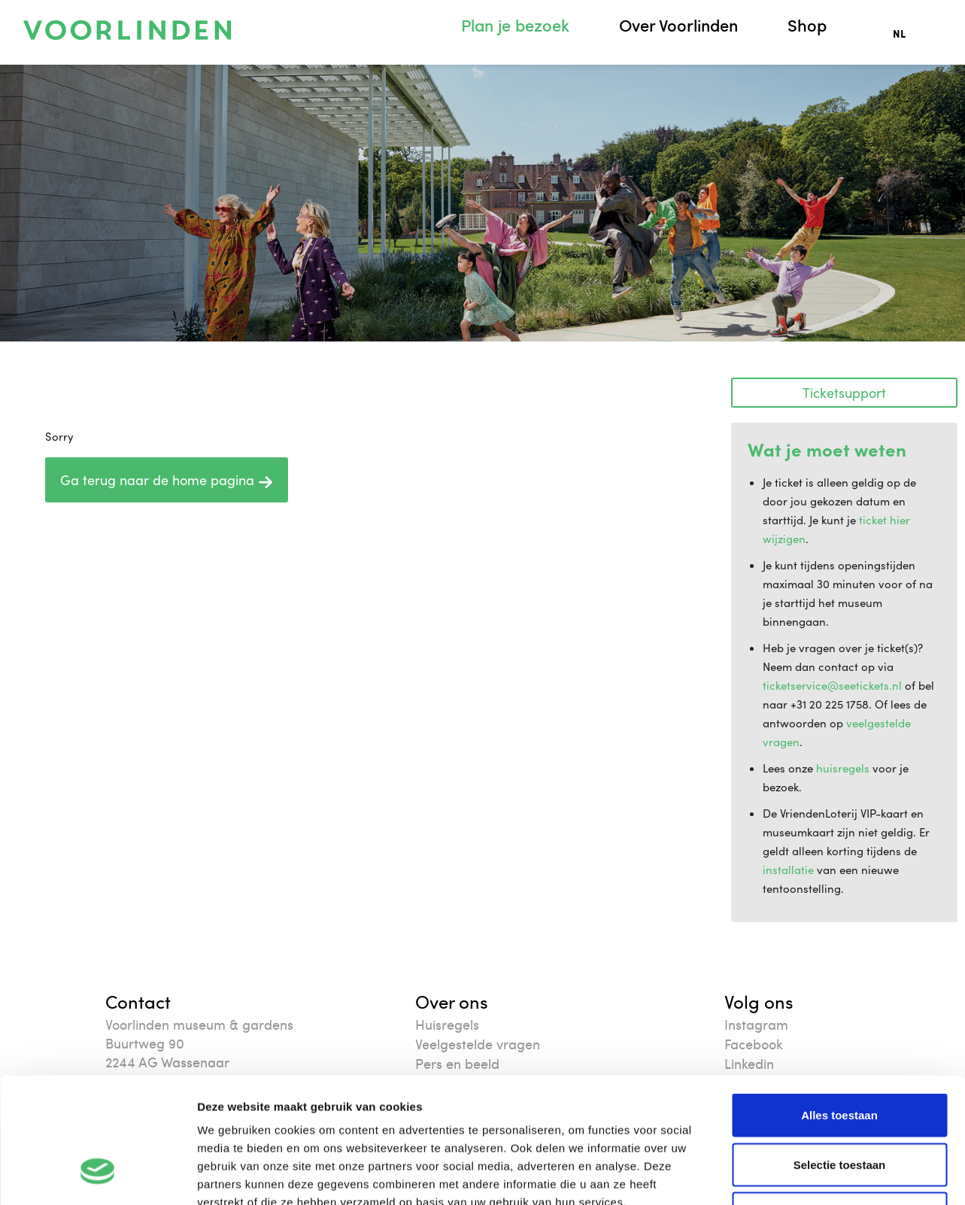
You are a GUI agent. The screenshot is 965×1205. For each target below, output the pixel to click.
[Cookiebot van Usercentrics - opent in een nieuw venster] (97, 1175)
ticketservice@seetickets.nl (832, 685)
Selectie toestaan (840, 1057)
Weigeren (839, 1106)
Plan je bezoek (515, 25)
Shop (807, 25)
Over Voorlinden (678, 25)
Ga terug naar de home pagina (166, 480)
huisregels (842, 768)
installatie (788, 869)
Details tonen (812, 1175)
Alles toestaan (839, 1007)
